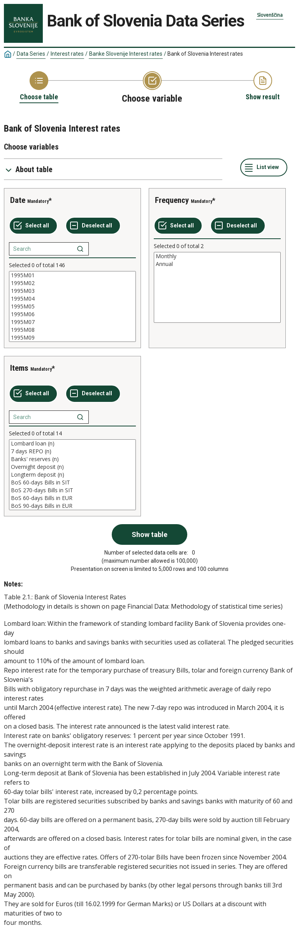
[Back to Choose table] (38, 86)
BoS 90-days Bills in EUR (72, 506)
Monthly (217, 256)
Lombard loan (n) (72, 443)
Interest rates (67, 54)
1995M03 (72, 291)
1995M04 (72, 299)
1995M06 (72, 314)
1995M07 (72, 322)
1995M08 (72, 330)
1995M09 (72, 338)
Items (19, 368)
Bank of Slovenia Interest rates (205, 54)
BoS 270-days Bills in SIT (72, 490)
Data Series (31, 54)
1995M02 (72, 283)
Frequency (172, 200)
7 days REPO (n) (72, 451)
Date (17, 200)
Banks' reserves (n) (72, 459)
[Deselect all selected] (93, 226)
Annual (217, 264)
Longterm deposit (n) (72, 475)
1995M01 (72, 275)
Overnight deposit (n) (72, 467)
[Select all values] (33, 226)
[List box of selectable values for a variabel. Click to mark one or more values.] (72, 306)
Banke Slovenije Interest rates (125, 54)
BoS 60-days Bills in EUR (72, 498)
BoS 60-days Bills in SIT (72, 482)
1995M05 (72, 306)
